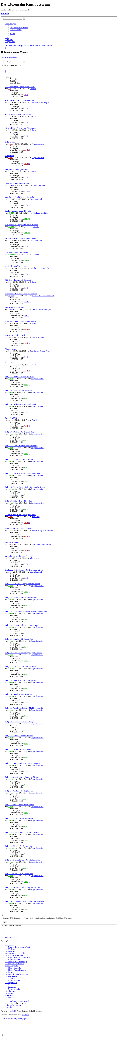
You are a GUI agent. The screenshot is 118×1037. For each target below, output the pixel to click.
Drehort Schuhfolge (12, 542)
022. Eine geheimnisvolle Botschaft (18, 280)
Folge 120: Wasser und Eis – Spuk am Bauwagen (22, 763)
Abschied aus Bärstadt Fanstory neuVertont (20, 515)
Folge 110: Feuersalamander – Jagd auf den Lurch (23, 887)
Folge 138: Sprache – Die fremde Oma (19, 639)
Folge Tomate (10, 142)
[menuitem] (19, 28)
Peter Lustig (36, 517)
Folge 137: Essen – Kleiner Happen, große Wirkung (23, 653)
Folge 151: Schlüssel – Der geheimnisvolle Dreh (22, 584)
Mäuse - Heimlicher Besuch (15, 335)
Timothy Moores (11, 349)
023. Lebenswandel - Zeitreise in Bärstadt (20, 100)
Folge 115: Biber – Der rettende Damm (19, 818)
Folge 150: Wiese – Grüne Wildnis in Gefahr (21, 598)
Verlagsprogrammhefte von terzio (17, 183)
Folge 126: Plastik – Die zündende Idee (19, 736)
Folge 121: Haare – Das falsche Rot (18, 749)
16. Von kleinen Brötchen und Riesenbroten (20, 128)
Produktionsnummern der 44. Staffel (18, 211)
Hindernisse (9, 156)
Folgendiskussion (38, 144)
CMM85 (11, 213)
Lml (9, 89)
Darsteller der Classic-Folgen (40, 268)
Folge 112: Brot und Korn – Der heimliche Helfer (23, 860)
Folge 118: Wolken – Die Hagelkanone (19, 791)
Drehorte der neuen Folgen (39, 102)
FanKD (11, 310)
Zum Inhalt (5, 14)
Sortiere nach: (40, 918)
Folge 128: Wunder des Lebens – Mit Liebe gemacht (24, 708)
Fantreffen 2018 (11, 418)
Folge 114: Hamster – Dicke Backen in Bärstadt (22, 832)
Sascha (10, 144)
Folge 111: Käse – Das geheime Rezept (19, 874)
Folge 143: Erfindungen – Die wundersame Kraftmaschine (26, 611)
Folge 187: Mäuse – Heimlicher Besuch (19, 377)
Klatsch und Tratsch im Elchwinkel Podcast (20, 321)
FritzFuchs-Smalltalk (40, 213)
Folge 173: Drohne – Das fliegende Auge (20, 432)
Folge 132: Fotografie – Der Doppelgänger (20, 680)
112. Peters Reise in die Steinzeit (17, 252)
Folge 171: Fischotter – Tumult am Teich (19, 459)
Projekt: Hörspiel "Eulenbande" (43, 530)
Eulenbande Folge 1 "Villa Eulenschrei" (19, 528)
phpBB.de (25, 1015)
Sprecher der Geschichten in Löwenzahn (19, 197)
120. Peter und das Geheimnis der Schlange (20, 87)
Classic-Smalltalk (39, 185)
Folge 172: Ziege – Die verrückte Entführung (21, 446)
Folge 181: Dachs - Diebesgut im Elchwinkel (21, 404)
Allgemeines (34, 558)
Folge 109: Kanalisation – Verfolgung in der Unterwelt (24, 901)
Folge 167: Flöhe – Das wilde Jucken (18, 501)
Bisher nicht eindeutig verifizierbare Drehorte (21, 225)
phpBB (12, 1011)
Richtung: (66, 918)
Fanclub (34, 323)
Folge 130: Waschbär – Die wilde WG (18, 694)
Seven (10, 379)
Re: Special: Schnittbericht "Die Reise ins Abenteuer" (24, 570)
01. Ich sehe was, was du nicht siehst (18, 114)
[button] (5, 73)
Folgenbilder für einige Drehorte (16, 169)
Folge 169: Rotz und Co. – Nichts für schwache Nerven (25, 487)
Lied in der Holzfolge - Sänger (16, 266)
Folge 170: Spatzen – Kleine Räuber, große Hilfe (22, 473)
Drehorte (33, 89)
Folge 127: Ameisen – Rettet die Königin (20, 722)
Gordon (11, 296)
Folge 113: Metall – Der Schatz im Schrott (20, 846)
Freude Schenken (11, 363)
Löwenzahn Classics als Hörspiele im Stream (21, 294)
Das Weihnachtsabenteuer (14, 308)
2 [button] (5, 71)
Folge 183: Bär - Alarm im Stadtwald (18, 390)
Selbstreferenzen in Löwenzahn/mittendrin (20, 239)
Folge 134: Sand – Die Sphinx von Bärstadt (20, 667)
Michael (11, 185)
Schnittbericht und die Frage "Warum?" (19, 556)
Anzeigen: (13, 918)
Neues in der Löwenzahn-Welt (43, 296)
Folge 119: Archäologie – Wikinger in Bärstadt (22, 777)
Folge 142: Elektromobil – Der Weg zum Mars (21, 625)
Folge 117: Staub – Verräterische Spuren (19, 805)
